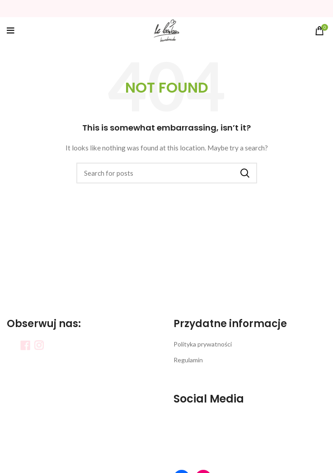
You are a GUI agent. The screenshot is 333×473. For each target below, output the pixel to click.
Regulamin (188, 360)
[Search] (166, 173)
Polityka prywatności (203, 344)
